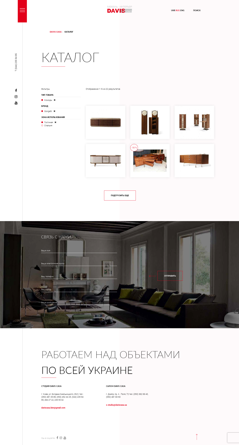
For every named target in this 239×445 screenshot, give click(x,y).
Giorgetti (48, 111)
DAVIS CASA (56, 31)
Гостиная (48, 122)
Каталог (70, 58)
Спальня (48, 125)
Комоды (48, 100)
